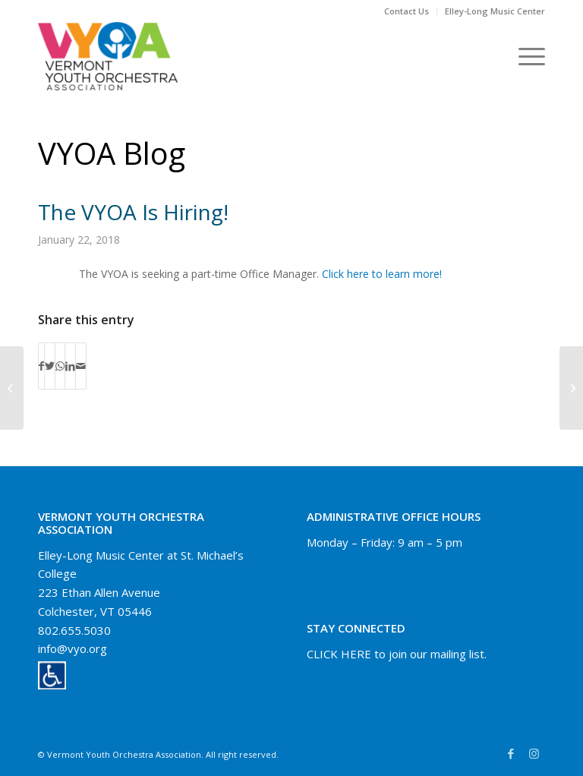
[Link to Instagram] (533, 753)
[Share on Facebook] (41, 366)
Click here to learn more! (382, 274)
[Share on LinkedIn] (70, 366)
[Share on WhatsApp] (60, 366)
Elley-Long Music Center (495, 11)
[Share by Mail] (81, 366)
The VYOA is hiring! (133, 211)
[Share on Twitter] (50, 366)
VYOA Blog (111, 153)
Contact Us (406, 11)
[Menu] (524, 56)
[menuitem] (407, 11)
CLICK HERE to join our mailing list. (397, 653)
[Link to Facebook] (510, 753)
